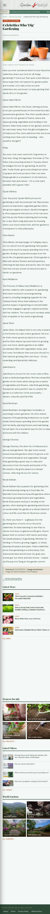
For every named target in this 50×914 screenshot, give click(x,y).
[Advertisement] (25, 669)
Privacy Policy (23, 911)
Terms (13, 911)
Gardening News (15, 17)
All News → (8, 639)
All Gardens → (9, 839)
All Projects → (9, 741)
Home (5, 17)
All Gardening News (13, 579)
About (5, 911)
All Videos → (8, 790)
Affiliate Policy (36, 911)
